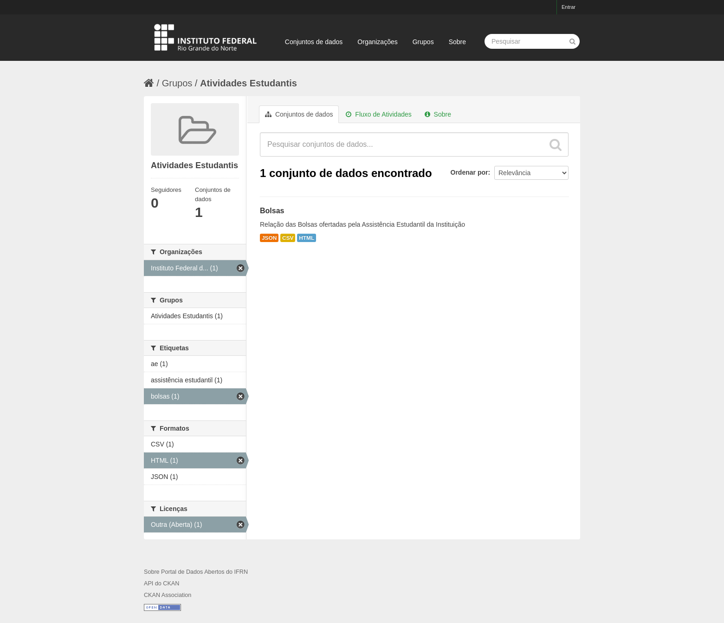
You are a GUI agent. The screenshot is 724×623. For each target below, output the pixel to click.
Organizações (377, 42)
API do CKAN (161, 583)
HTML (306, 238)
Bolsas (272, 211)
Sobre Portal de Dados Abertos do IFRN (196, 572)
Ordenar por (469, 172)
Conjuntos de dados (314, 42)
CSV (287, 238)
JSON (269, 238)
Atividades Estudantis (248, 83)
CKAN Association (167, 595)
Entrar (568, 7)
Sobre (457, 42)
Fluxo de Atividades (378, 114)
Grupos (423, 42)
